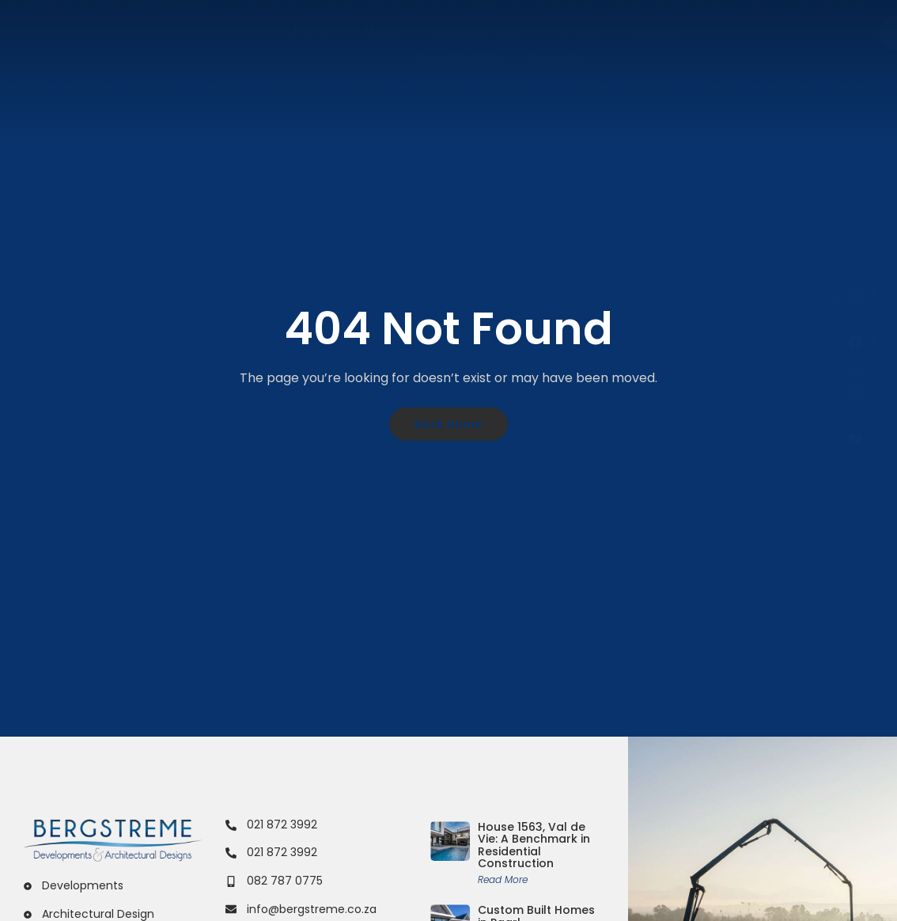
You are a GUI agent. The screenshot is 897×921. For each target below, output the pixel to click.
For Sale (578, 29)
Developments (476, 29)
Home (313, 29)
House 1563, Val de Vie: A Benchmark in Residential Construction (534, 845)
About (381, 29)
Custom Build (457, 56)
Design (654, 29)
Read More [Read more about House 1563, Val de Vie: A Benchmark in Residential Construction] (503, 879)
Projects (555, 56)
